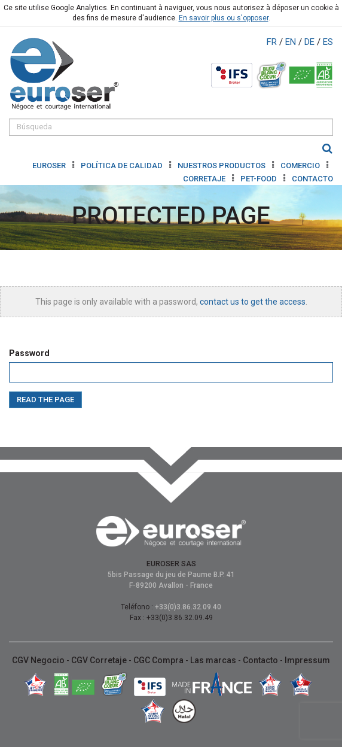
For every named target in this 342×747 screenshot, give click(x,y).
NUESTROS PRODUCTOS (222, 165)
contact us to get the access (253, 301)
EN (291, 42)
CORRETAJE (205, 178)
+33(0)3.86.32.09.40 (188, 607)
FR (273, 42)
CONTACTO (312, 178)
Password (29, 353)
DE (310, 42)
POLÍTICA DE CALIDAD (122, 165)
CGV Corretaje (100, 660)
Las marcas (214, 660)
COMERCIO (301, 165)
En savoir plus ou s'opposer (223, 18)
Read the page (45, 399)
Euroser (50, 165)
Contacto (261, 660)
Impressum (307, 660)
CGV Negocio (39, 660)
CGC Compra (159, 660)
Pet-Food (259, 178)
